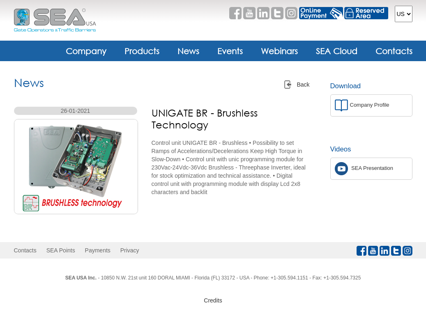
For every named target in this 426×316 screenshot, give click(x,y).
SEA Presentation (364, 168)
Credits (213, 300)
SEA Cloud (336, 51)
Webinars (279, 51)
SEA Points (60, 250)
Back (303, 84)
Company (86, 51)
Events (230, 51)
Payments (98, 250)
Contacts (393, 51)
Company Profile (362, 105)
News (188, 51)
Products (141, 51)
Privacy (129, 250)
